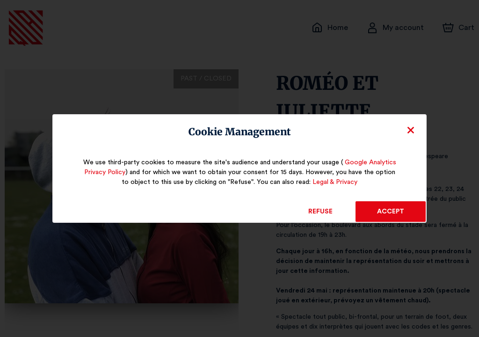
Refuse (320, 211)
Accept (390, 211)
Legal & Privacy (327, 182)
